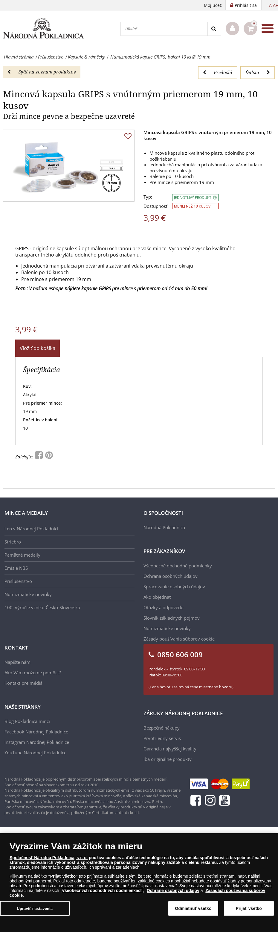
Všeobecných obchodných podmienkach (102, 890)
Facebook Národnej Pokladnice (36, 732)
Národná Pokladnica (164, 527)
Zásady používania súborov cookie (179, 639)
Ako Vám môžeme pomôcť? (32, 672)
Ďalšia (257, 72)
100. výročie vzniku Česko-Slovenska (42, 607)
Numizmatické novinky (28, 594)
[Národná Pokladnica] (43, 28)
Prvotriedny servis (162, 738)
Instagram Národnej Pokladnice (36, 742)
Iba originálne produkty (167, 759)
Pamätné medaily (22, 555)
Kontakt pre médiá (23, 683)
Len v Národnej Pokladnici (31, 529)
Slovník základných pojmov (171, 618)
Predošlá (217, 72)
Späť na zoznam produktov (41, 72)
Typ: (147, 197)
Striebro (12, 542)
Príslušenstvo (18, 581)
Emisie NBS (16, 568)
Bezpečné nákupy (161, 728)
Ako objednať (157, 597)
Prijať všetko (249, 908)
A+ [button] (275, 5)
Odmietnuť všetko (193, 908)
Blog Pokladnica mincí (27, 721)
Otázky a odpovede (163, 607)
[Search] (214, 29)
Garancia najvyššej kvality (169, 749)
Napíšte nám (17, 662)
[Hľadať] (164, 29)
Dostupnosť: (156, 206)
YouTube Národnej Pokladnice (35, 753)
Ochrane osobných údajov (173, 890)
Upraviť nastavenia (35, 908)
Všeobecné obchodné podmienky (177, 566)
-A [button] (270, 5)
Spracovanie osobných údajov (174, 586)
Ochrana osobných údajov (170, 576)
